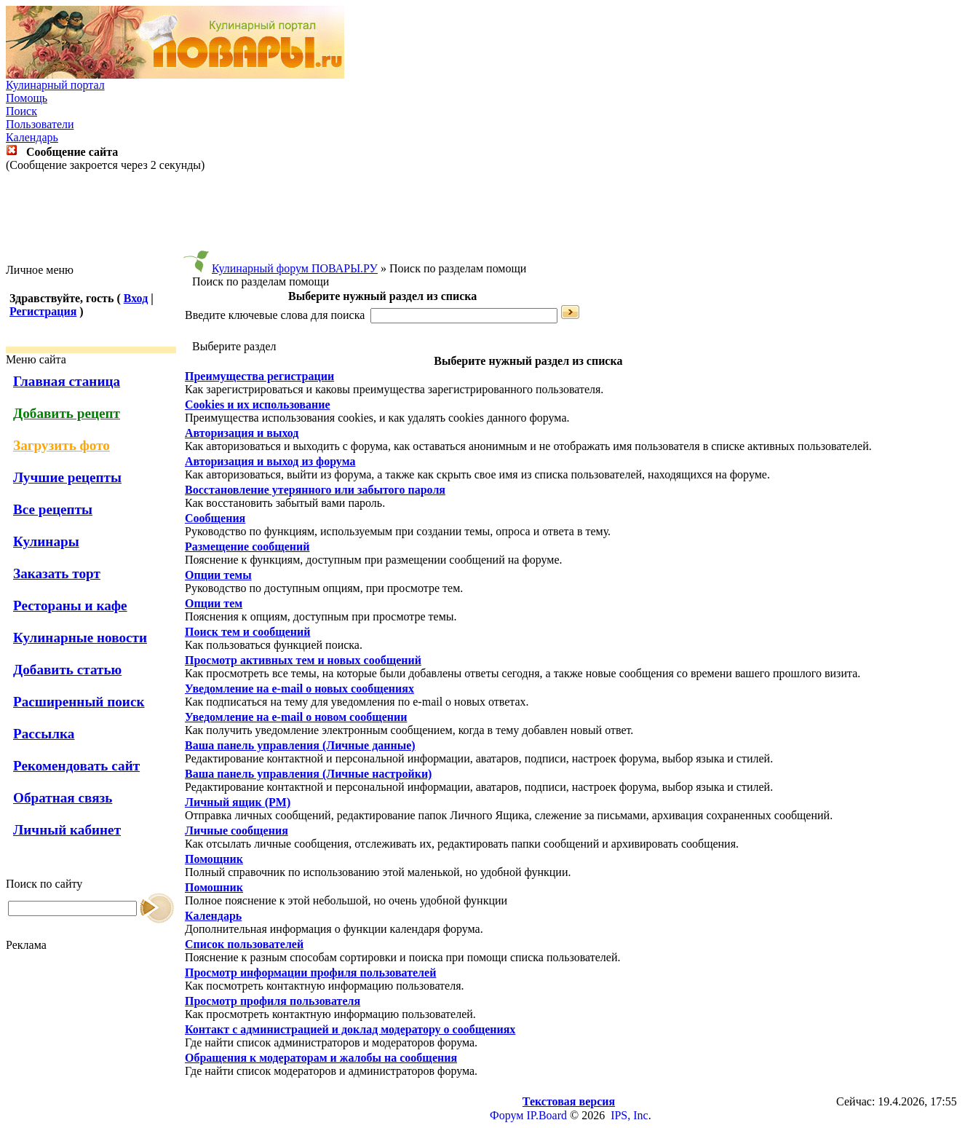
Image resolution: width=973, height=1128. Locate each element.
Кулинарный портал (55, 85)
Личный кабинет (67, 829)
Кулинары (46, 541)
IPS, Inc (629, 1115)
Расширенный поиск (79, 701)
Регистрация (42, 311)
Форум (506, 1115)
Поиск (21, 111)
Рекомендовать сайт (76, 765)
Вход (136, 298)
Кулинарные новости (80, 637)
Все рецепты (52, 509)
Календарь (32, 137)
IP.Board (546, 1115)
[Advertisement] (487, 218)
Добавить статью (67, 669)
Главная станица (66, 381)
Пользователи (40, 124)
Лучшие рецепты (67, 477)
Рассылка (43, 733)
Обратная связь (62, 797)
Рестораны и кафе (70, 605)
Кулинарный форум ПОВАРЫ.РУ (295, 268)
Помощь (26, 98)
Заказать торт (56, 573)
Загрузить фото (61, 445)
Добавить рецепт (66, 413)
